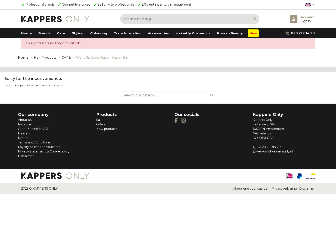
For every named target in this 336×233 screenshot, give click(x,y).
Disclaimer (26, 156)
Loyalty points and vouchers (39, 147)
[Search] (189, 19)
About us (25, 120)
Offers (100, 124)
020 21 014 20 (300, 33)
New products (106, 129)
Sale (99, 120)
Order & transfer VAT (33, 129)
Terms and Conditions (34, 142)
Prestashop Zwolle (145, 188)
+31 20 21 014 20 (267, 147)
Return (23, 138)
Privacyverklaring (284, 188)
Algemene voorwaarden (251, 188)
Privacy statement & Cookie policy (43, 151)
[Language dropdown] (309, 4)
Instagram (25, 124)
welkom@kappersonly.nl (273, 151)
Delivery (24, 133)
